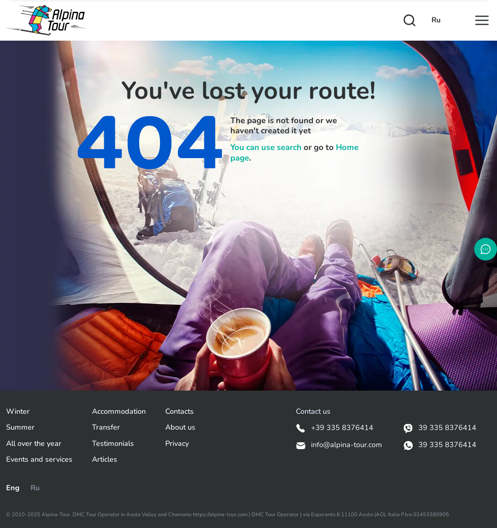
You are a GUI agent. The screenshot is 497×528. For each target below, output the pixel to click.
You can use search (266, 147)
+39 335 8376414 (334, 428)
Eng (13, 488)
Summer (20, 427)
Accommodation (119, 411)
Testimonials (113, 443)
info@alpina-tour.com (339, 445)
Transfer (106, 427)
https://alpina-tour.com (221, 514)
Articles (104, 459)
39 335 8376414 (439, 428)
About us (180, 427)
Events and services (39, 459)
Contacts (179, 411)
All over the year (33, 443)
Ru (435, 20)
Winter (18, 411)
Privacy (177, 443)
